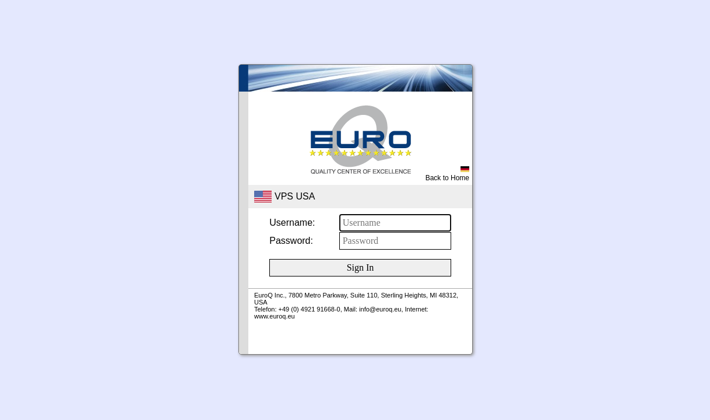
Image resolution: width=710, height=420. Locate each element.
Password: (291, 241)
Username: (292, 223)
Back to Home (447, 174)
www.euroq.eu (274, 316)
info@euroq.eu (380, 309)
